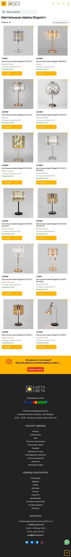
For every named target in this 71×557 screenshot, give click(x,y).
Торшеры (35, 448)
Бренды (35, 481)
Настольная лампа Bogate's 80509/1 (51, 61)
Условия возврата (35, 505)
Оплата (35, 491)
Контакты (35, 508)
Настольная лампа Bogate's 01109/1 (51, 335)
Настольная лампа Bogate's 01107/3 (17, 61)
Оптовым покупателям (35, 501)
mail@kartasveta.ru (35, 535)
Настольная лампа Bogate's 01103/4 (17, 168)
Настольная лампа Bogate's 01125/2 (17, 115)
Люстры (35, 431)
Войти (53, 3)
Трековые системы (35, 451)
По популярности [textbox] (60, 22)
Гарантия (35, 495)
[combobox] (61, 22)
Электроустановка (35, 465)
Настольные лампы (35, 445)
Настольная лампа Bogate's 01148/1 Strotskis (17, 225)
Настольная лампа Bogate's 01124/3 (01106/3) (51, 225)
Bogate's (8, 64)
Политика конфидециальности (35, 411)
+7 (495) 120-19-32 (35, 525)
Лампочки (35, 461)
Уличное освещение (35, 458)
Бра (35, 438)
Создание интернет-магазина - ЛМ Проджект (35, 414)
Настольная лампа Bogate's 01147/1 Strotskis (51, 169)
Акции (35, 485)
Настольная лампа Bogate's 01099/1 (51, 115)
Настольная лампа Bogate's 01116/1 (17, 279)
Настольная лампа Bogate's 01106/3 (17, 335)
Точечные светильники (35, 441)
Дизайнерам (35, 498)
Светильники (35, 435)
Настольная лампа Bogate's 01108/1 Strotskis (51, 280)
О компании (35, 478)
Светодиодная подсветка (35, 455)
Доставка (35, 488)
